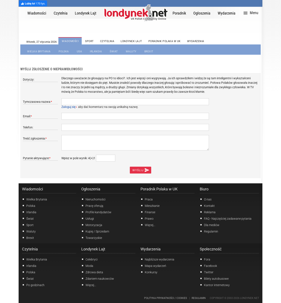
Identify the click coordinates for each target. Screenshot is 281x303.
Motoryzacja (91, 224)
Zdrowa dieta (92, 272)
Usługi (87, 218)
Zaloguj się (68, 107)
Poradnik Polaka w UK (158, 189)
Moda (87, 265)
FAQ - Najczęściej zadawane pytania (225, 218)
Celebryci (89, 259)
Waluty (29, 231)
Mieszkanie (150, 205)
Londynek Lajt (93, 249)
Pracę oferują (92, 205)
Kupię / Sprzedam (95, 231)
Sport (28, 224)
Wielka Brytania (34, 199)
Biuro (204, 189)
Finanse (147, 212)
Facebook (208, 265)
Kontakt (207, 205)
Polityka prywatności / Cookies (165, 298)
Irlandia (29, 212)
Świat (28, 218)
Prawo (147, 218)
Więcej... (88, 284)
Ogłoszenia (90, 189)
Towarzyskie (91, 237)
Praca (146, 199)
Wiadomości (32, 189)
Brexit (28, 237)
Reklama (208, 212)
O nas (205, 199)
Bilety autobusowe (214, 278)
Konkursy (148, 272)
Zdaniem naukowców (97, 278)
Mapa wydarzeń (153, 265)
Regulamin (209, 231)
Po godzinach (33, 284)
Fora (205, 259)
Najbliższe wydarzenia (157, 259)
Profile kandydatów (96, 212)
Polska (28, 205)
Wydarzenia (150, 249)
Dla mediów (209, 224)
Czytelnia (30, 249)
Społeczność (211, 249)
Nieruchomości (93, 199)
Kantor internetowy (215, 284)
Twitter (206, 272)
